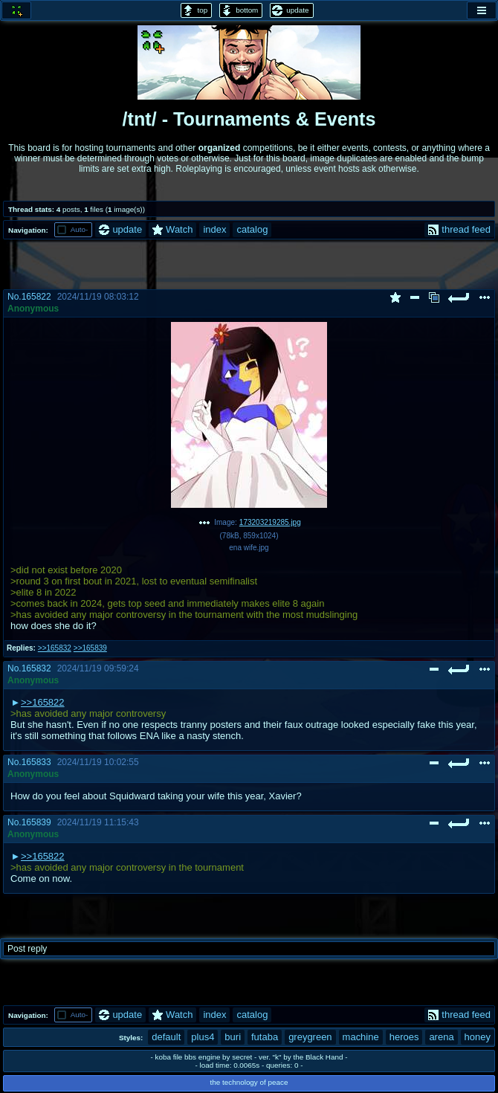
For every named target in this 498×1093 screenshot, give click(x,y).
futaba (264, 1036)
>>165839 (90, 648)
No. (14, 296)
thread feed (459, 229)
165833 (36, 762)
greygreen (310, 1036)
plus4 (202, 1036)
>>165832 (54, 648)
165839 (36, 822)
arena (441, 1036)
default (166, 1036)
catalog (252, 229)
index (214, 229)
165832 (36, 668)
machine (361, 1036)
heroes (404, 1036)
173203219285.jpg (270, 522)
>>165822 (43, 702)
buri (232, 1036)
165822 (36, 296)
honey (478, 1036)
